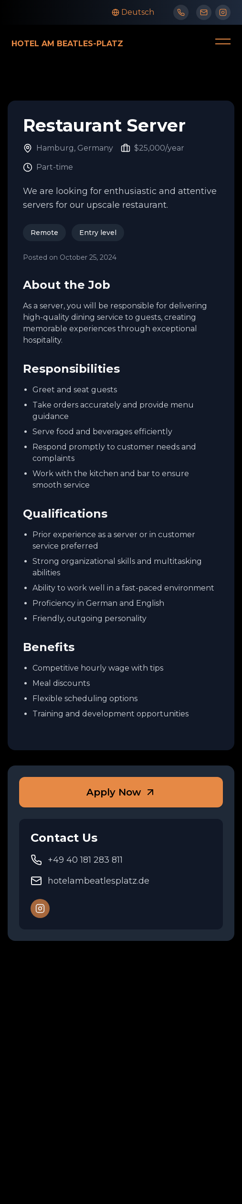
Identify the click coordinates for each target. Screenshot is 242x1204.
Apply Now (121, 792)
